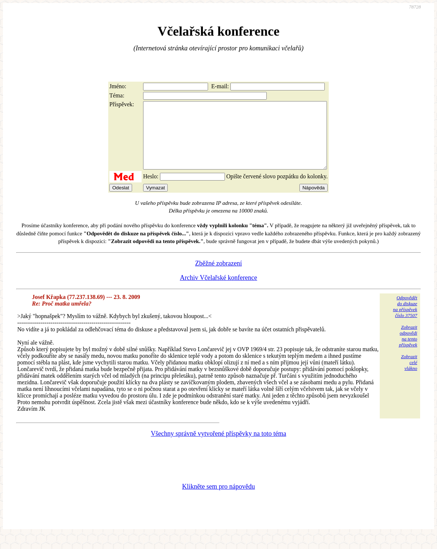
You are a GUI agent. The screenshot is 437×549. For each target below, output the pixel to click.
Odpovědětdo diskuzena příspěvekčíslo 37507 (405, 319)
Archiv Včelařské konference (218, 291)
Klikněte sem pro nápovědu (218, 499)
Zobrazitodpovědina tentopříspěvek (408, 349)
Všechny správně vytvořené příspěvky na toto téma (218, 446)
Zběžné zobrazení (218, 276)
